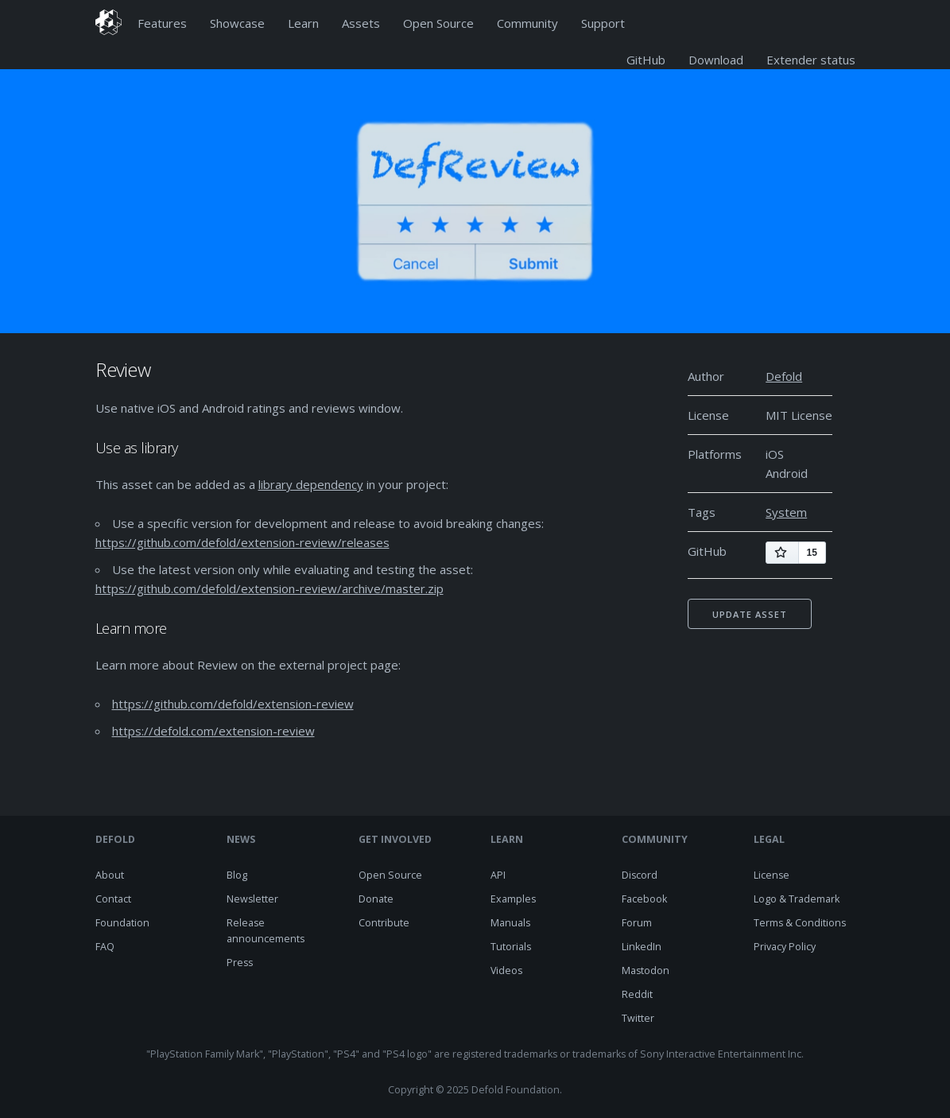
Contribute (384, 923)
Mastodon (645, 970)
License (771, 875)
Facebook (644, 899)
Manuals (510, 923)
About (109, 875)
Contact (113, 899)
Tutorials (511, 946)
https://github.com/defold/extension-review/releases (242, 542)
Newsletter (252, 899)
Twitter (638, 1018)
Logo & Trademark (796, 899)
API (498, 875)
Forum (637, 923)
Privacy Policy (785, 946)
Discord (639, 875)
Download (715, 60)
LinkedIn (641, 946)
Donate (376, 899)
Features (162, 23)
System (786, 512)
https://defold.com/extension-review (213, 731)
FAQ (104, 946)
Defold (784, 376)
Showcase (237, 23)
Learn (303, 23)
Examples (513, 899)
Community (527, 23)
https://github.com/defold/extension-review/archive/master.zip (269, 588)
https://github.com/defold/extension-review (233, 704)
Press (240, 962)
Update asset (749, 614)
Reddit (637, 994)
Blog (237, 875)
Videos (506, 970)
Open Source (438, 23)
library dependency (310, 484)
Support (603, 23)
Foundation (122, 923)
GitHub (645, 60)
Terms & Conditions (800, 923)
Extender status (810, 60)
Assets (361, 23)
